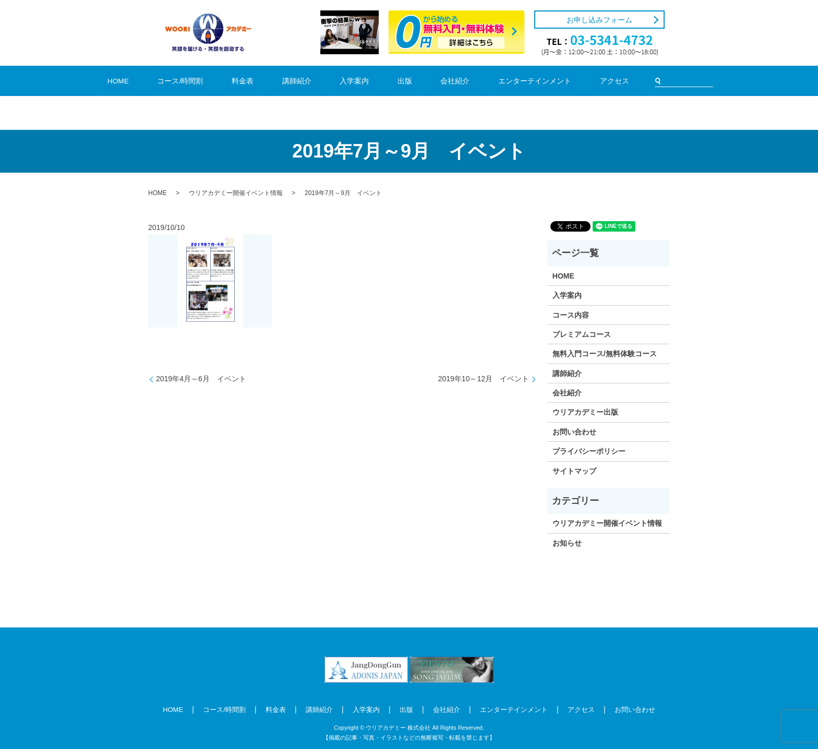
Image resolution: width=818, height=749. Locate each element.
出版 (395, 80)
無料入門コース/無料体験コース (604, 353)
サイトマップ (574, 471)
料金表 (267, 80)
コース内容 (570, 315)
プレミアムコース (581, 334)
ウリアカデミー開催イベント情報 (236, 193)
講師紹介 (309, 80)
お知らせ (567, 543)
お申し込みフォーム (599, 20)
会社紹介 (434, 80)
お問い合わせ (574, 432)
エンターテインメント (501, 80)
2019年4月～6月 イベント (201, 378)
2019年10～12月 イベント (483, 378)
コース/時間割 (216, 80)
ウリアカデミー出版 (585, 412)
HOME (166, 80)
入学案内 (355, 80)
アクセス (567, 80)
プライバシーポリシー (588, 451)
